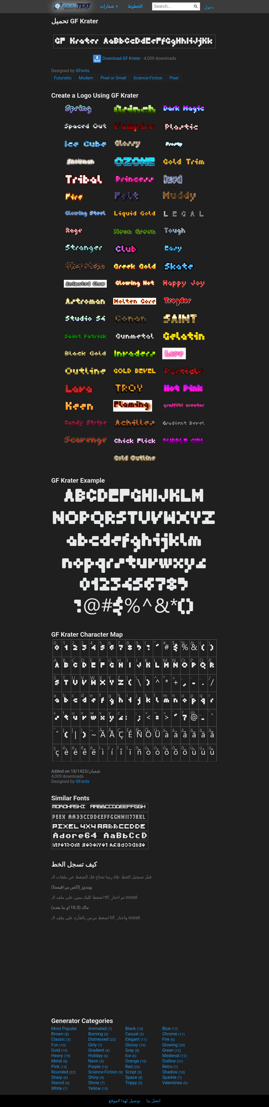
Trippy (133, 1082)
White (59, 1088)
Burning (98, 1033)
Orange (135, 1061)
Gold (59, 1050)
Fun (58, 1044)
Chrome (173, 1033)
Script (133, 1072)
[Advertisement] (25, 97)
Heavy (60, 1055)
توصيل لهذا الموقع (124, 1100)
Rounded (63, 1072)
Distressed (102, 1039)
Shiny (96, 1077)
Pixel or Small (113, 77)
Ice (130, 1055)
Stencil (60, 1082)
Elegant (136, 1039)
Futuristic (63, 77)
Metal (59, 1061)
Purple (98, 1066)
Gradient (99, 1050)
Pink (59, 1066)
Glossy (135, 1044)
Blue (170, 1028)
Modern (86, 77)
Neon (96, 1061)
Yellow (98, 1088)
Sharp (59, 1077)
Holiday (98, 1055)
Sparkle (172, 1077)
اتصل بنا (153, 1100)
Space (133, 1077)
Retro (170, 1066)
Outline (172, 1061)
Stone (96, 1082)
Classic (61, 1039)
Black (134, 1028)
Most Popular (64, 1028)
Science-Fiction (148, 77)
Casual (134, 1033)
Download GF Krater (117, 58)
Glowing (173, 1044)
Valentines (175, 1082)
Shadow (173, 1072)
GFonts (82, 70)
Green (171, 1050)
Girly (95, 1044)
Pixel (174, 77)
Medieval (174, 1055)
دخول (209, 7)
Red (132, 1066)
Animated (100, 1028)
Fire (168, 1039)
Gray (132, 1050)
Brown (60, 1033)
